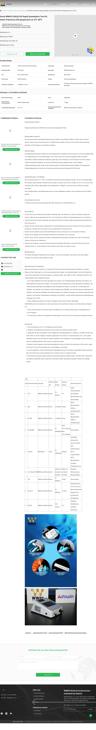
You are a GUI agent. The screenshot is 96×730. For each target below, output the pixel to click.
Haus (45, 4)
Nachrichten (74, 4)
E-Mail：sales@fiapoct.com (8, 697)
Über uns (63, 4)
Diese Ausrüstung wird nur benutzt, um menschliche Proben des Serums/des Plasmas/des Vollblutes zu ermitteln (57, 269)
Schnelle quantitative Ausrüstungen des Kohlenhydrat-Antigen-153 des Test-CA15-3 (11, 212)
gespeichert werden (70, 179)
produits (10, 10)
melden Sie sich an (91, 709)
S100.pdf (36, 122)
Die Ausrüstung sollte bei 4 (32, 179)
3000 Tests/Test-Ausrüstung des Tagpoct (75, 633)
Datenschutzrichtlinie (18, 721)
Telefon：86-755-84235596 (8, 694)
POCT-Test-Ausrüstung (19, 10)
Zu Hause (4, 10)
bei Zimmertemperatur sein (75, 217)
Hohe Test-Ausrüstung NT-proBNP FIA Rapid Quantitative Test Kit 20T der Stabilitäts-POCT (10, 179)
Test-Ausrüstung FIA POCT (56, 633)
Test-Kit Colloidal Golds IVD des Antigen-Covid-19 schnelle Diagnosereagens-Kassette (9, 246)
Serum (77, 139)
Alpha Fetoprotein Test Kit (40, 633)
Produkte (54, 4)
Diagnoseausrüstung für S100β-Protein (36, 128)
